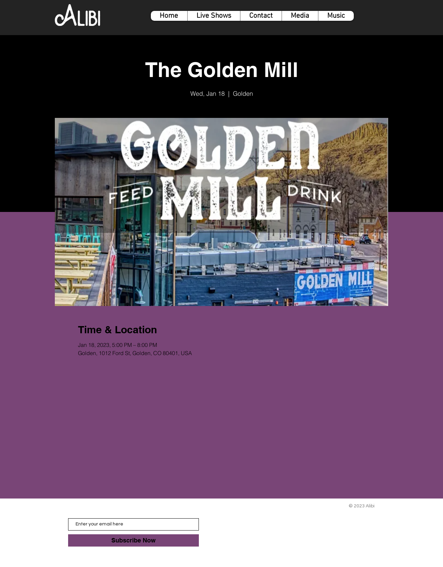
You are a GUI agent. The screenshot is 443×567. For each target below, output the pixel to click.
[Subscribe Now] (133, 540)
